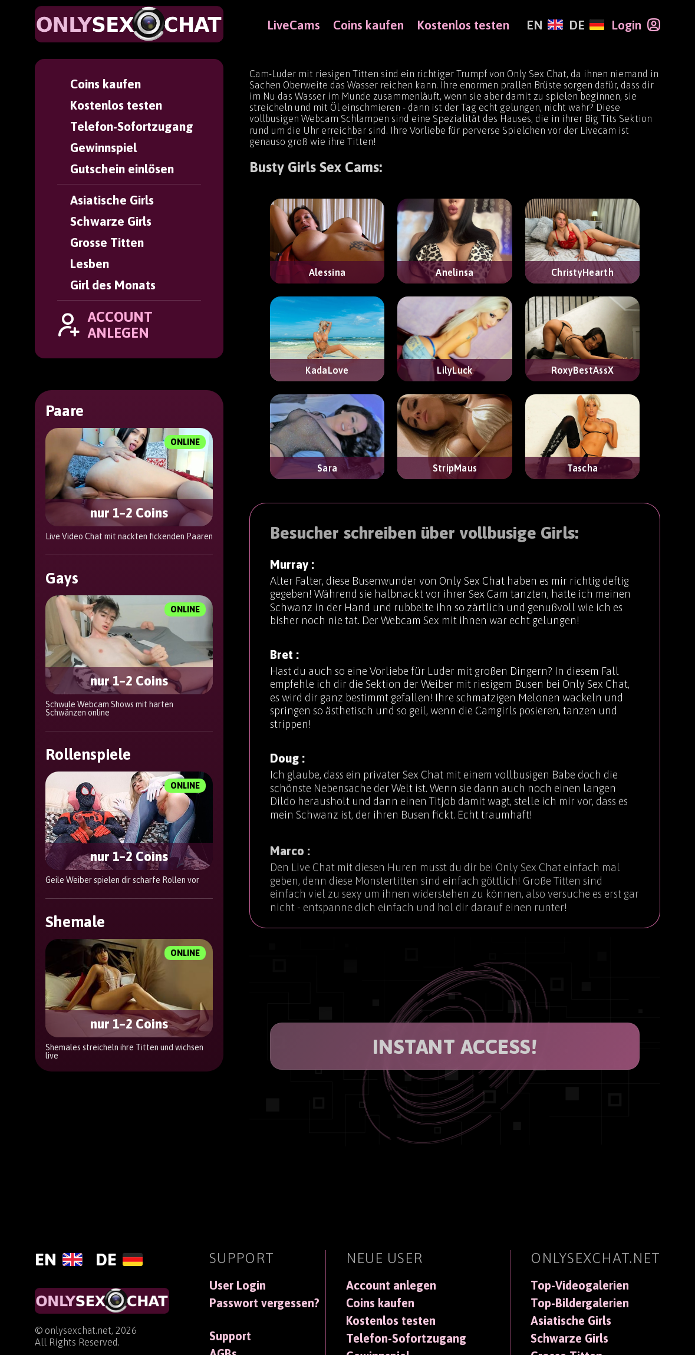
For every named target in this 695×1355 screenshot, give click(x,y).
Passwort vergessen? (264, 1303)
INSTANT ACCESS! (455, 1046)
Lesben (89, 263)
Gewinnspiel (103, 147)
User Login (237, 1285)
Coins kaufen (105, 84)
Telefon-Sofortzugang (131, 126)
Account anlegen (391, 1285)
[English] (544, 25)
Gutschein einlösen (122, 168)
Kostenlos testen (116, 105)
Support (230, 1336)
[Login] (635, 25)
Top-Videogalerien (580, 1285)
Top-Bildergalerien (580, 1303)
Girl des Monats (113, 285)
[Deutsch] (586, 25)
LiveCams (293, 25)
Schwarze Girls (110, 221)
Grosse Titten (107, 242)
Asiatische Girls (112, 200)
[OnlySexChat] (129, 24)
